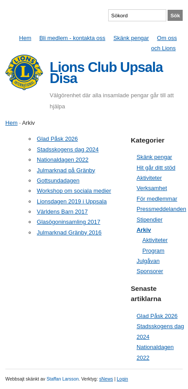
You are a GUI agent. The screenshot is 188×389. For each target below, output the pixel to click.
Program (153, 250)
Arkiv (144, 229)
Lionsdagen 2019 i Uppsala (72, 201)
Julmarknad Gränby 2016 (69, 232)
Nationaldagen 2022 (62, 159)
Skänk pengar (131, 38)
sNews (106, 379)
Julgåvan (148, 261)
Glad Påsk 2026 (57, 138)
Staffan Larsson (63, 379)
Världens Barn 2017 (62, 211)
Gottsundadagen (58, 180)
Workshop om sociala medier (74, 190)
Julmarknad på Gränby (66, 170)
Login (122, 379)
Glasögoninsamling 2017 (68, 221)
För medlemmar (157, 198)
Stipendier (150, 219)
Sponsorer (150, 271)
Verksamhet (152, 188)
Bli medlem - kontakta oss (72, 38)
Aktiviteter (149, 178)
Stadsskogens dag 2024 (68, 149)
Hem (25, 38)
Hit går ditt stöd (156, 167)
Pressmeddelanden (161, 209)
